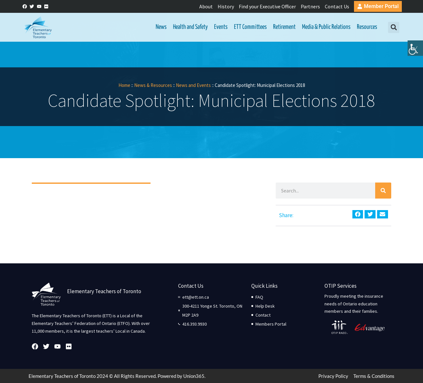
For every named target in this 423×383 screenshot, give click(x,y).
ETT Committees (250, 27)
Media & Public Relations (326, 27)
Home (124, 85)
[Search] (383, 191)
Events (221, 27)
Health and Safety (190, 27)
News (161, 27)
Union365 (193, 376)
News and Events (193, 85)
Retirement (284, 27)
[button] (393, 27)
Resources (367, 27)
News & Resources (153, 85)
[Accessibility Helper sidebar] (415, 49)
